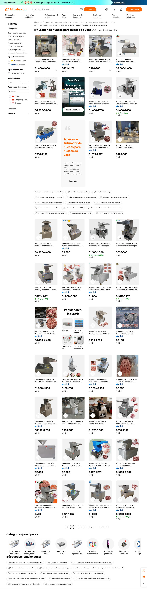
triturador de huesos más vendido (107, 203)
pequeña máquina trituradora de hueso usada (92, 579)
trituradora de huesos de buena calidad (50, 213)
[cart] (114, 10)
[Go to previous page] (67, 527)
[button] (81, 9)
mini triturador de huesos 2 (112, 568)
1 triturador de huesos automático (58, 584)
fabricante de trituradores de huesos (54, 573)
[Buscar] (90, 9)
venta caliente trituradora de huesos (22, 573)
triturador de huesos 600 (73, 208)
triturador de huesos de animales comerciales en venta (91, 563)
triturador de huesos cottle (77, 192)
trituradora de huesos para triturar (48, 197)
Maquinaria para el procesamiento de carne (50, 25)
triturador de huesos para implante (48, 203)
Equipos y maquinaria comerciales (56, 22)
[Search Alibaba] (56, 9)
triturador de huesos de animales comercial (104, 208)
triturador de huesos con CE (81, 213)
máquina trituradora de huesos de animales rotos (26, 579)
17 (101, 527)
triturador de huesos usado (59, 579)
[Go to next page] (106, 527)
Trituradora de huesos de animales (21, 568)
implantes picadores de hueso (50, 568)
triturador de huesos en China (46, 208)
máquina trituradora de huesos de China (82, 568)
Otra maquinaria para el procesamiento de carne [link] (88, 25)
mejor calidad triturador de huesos (109, 213)
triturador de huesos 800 (57, 563)
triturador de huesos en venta (78, 203)
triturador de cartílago (102, 192)
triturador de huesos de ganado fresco (81, 197)
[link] (144, 571)
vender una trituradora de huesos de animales (25, 563)
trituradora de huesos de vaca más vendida (24, 584)
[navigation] (18, 275)
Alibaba (36, 22)
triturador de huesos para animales (48, 192)
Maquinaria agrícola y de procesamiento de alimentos (93, 22)
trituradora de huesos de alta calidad (114, 197)
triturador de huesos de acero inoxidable (88, 573)
